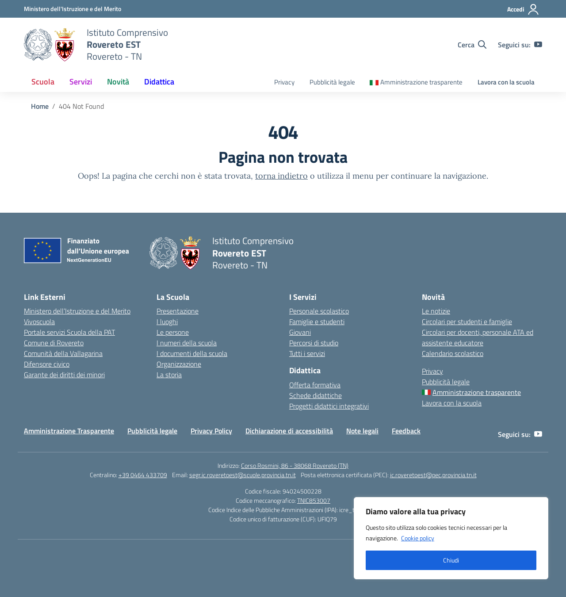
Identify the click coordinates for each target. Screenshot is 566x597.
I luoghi (167, 321)
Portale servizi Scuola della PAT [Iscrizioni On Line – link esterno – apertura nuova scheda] (69, 332)
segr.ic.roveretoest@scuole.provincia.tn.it (242, 474)
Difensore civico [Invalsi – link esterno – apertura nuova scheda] (46, 364)
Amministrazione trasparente (421, 82)
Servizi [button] (80, 82)
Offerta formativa (314, 384)
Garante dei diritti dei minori (64, 374)
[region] (451, 538)
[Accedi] (523, 9)
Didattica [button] (159, 82)
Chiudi (451, 560)
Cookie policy (417, 538)
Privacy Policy (211, 430)
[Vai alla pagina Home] (40, 106)
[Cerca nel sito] (472, 44)
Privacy (284, 82)
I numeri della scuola (187, 342)
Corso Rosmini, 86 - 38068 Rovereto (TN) (294, 465)
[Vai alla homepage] (50, 44)
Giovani (300, 332)
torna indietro (281, 176)
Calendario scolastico (452, 353)
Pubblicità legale (332, 82)
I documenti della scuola (192, 353)
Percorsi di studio (313, 342)
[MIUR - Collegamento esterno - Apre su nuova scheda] (72, 8)
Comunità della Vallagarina (63, 353)
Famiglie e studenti (316, 321)
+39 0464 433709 (143, 474)
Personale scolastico (319, 311)
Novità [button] (118, 82)
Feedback (406, 430)
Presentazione (178, 311)
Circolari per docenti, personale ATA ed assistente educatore (477, 337)
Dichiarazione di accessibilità (289, 430)
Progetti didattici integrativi (329, 406)
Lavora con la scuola (506, 82)
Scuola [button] (42, 82)
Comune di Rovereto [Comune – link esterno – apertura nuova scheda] (54, 342)
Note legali (362, 430)
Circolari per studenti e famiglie (467, 321)
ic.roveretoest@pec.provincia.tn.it (433, 474)
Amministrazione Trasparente (69, 430)
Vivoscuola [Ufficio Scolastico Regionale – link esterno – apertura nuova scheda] (39, 321)
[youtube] (538, 45)
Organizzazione (179, 364)
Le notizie (436, 311)
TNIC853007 (313, 500)
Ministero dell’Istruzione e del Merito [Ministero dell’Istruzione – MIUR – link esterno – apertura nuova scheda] (77, 311)
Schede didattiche (315, 395)
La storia (169, 374)
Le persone (173, 332)
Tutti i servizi (307, 353)
